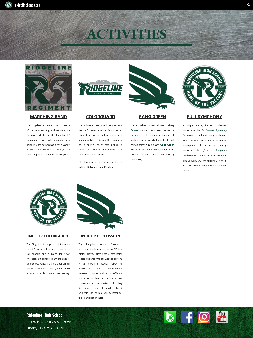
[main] (126, 34)
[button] (249, 5)
